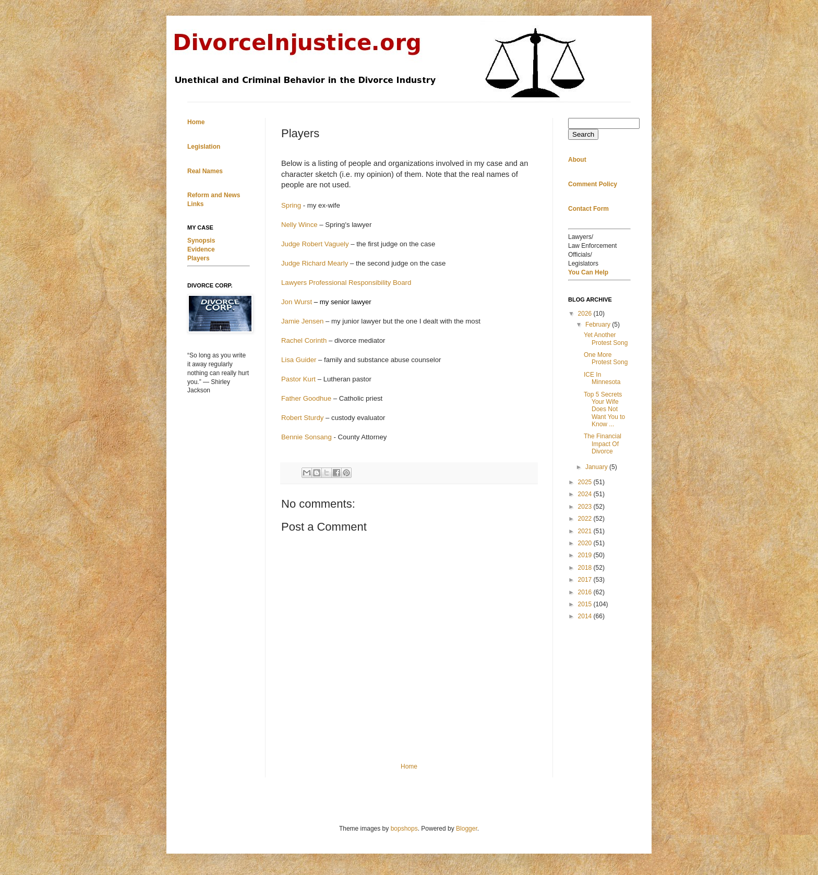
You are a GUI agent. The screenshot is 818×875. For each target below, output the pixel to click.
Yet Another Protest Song (606, 338)
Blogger (466, 828)
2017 (586, 579)
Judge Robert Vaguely (315, 244)
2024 (586, 494)
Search (583, 134)
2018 (586, 567)
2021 (586, 531)
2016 (586, 592)
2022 (586, 518)
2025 (586, 482)
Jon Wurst (296, 302)
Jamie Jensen (302, 321)
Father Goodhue (306, 398)
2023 (586, 506)
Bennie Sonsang (306, 437)
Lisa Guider (298, 360)
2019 (586, 555)
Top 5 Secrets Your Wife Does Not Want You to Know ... (604, 409)
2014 (586, 616)
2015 (586, 604)
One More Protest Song (606, 358)
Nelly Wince (299, 225)
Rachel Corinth (304, 340)
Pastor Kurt (298, 379)
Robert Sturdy (302, 418)
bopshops (404, 828)
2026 (586, 313)
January (597, 467)
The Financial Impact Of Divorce (602, 444)
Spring (291, 205)
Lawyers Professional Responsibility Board (346, 282)
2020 (586, 543)
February (598, 324)
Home (409, 766)
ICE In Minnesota (602, 378)
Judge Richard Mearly (314, 263)
